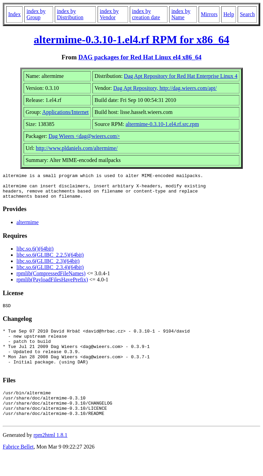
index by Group (36, 14)
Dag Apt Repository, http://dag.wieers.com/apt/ (165, 88)
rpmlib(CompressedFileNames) (51, 278)
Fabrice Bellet (18, 467)
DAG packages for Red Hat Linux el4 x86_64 (140, 57)
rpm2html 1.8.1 (50, 455)
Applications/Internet (65, 112)
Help (228, 14)
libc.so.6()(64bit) (34, 254)
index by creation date (146, 14)
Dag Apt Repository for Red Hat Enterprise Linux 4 (181, 76)
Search (247, 14)
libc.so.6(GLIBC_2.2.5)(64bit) (50, 260)
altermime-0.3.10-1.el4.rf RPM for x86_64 (131, 39)
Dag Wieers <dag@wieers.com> (84, 136)
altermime (27, 227)
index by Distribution (70, 14)
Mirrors (209, 14)
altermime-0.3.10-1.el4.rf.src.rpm (162, 124)
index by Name (180, 14)
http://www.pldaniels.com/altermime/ (76, 148)
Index (14, 14)
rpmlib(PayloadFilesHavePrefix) (52, 285)
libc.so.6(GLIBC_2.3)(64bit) (47, 266)
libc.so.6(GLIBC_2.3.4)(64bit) (50, 272)
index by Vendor (109, 14)
